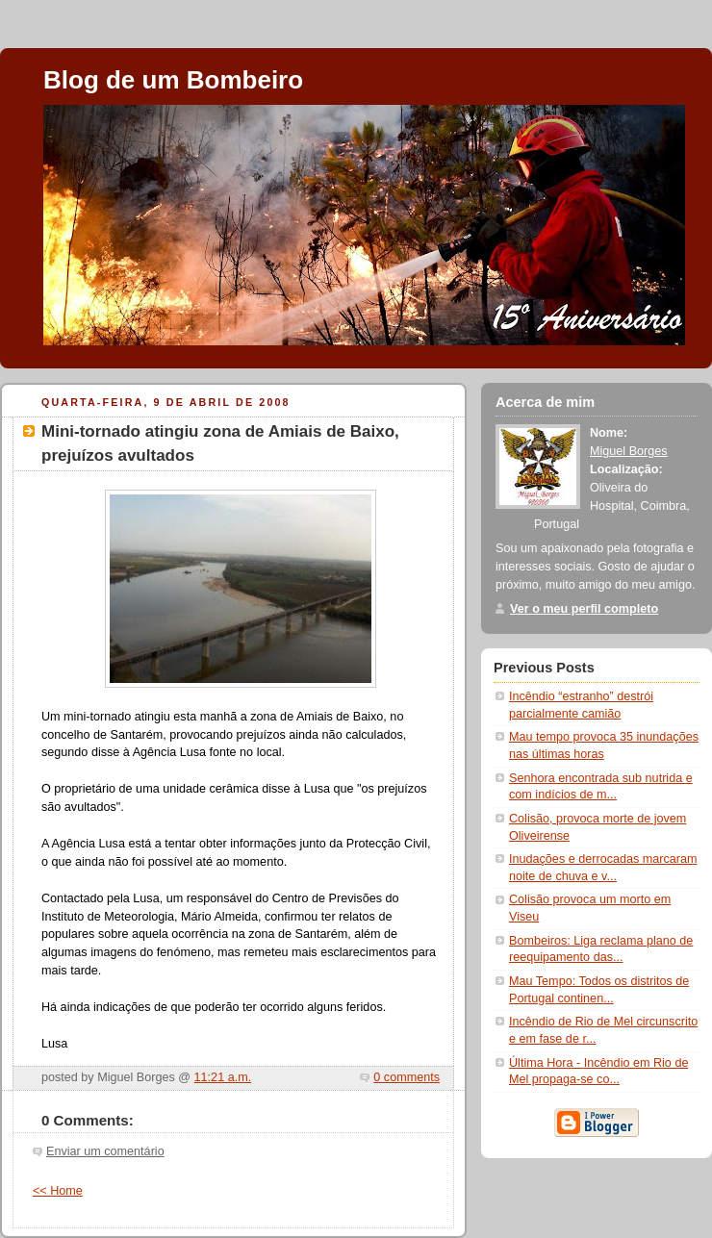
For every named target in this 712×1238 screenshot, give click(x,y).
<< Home (58, 1191)
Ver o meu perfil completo (584, 609)
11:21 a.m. (223, 1077)
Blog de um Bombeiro (173, 79)
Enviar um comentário (105, 1151)
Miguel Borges (629, 451)
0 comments (406, 1077)
